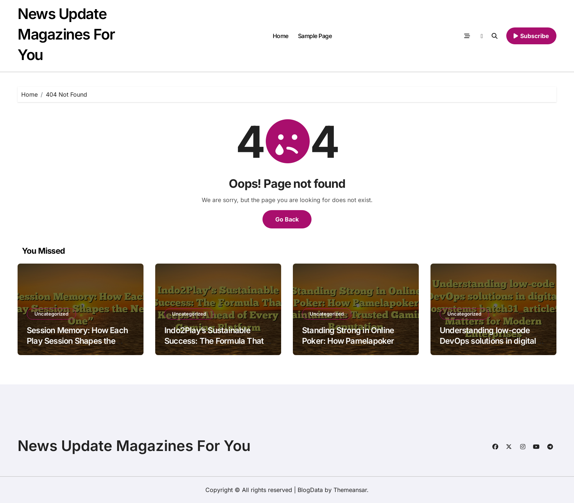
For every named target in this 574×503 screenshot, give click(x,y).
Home (280, 36)
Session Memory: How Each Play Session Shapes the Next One (77, 340)
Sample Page (315, 36)
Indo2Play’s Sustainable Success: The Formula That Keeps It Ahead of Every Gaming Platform (214, 345)
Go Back (287, 219)
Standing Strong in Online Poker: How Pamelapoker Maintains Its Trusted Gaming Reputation (355, 345)
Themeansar (350, 489)
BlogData (310, 489)
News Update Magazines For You (66, 34)
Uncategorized (51, 314)
